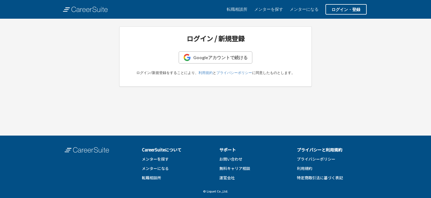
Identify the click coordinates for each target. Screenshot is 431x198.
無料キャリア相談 (234, 168)
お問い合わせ (230, 159)
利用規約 (205, 72)
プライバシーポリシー (234, 72)
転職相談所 (237, 9)
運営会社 (227, 177)
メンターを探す (268, 9)
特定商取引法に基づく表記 (320, 177)
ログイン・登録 (345, 9)
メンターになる (304, 9)
